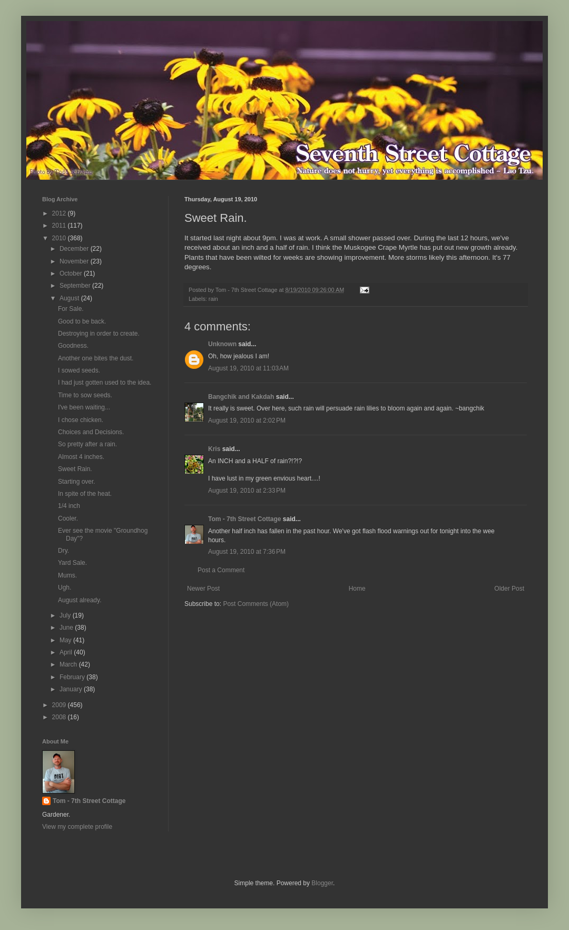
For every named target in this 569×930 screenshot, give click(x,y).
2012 (60, 213)
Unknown (222, 344)
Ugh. (64, 587)
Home (357, 588)
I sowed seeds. (79, 370)
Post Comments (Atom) (256, 604)
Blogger (322, 883)
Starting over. (76, 481)
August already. (80, 600)
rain (213, 299)
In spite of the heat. (85, 493)
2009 (60, 705)
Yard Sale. (72, 562)
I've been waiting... (84, 407)
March (69, 664)
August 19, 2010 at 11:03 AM (248, 368)
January (72, 689)
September (76, 285)
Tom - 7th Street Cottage (244, 519)
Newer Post (203, 588)
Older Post (509, 588)
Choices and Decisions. (91, 432)
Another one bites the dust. (95, 358)
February (73, 677)
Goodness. (73, 345)
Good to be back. (82, 321)
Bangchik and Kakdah (241, 396)
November (75, 261)
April (67, 652)
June (67, 627)
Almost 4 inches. (81, 457)
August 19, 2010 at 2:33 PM (247, 490)
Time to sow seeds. (85, 395)
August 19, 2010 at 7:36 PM (247, 551)
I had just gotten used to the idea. (104, 382)
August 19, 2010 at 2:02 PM (247, 420)
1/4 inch (69, 506)
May (66, 640)
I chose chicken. (80, 420)
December (75, 248)
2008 (60, 717)
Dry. (63, 550)
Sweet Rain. (75, 469)
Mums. (67, 575)
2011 (60, 225)
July (66, 615)
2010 (60, 238)
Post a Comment (221, 570)
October (72, 273)
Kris (214, 449)
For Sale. (71, 308)
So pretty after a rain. (87, 444)
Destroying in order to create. (99, 333)
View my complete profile (77, 826)
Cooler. (68, 518)
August (70, 298)
